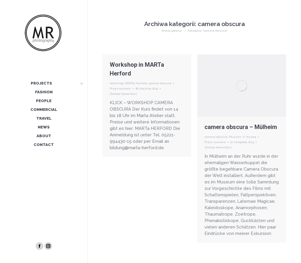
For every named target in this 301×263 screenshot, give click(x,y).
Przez (120, 88)
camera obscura (159, 83)
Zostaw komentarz (123, 93)
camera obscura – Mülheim (240, 126)
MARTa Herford (136, 83)
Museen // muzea (242, 136)
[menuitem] (41, 83)
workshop (116, 83)
